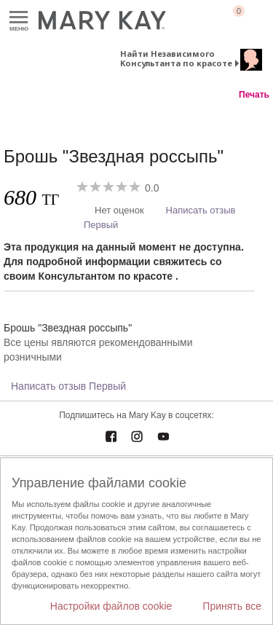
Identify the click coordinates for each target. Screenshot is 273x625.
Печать (254, 95)
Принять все (231, 606)
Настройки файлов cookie (111, 606)
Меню (18, 18)
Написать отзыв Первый (68, 386)
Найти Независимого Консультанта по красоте (176, 58)
